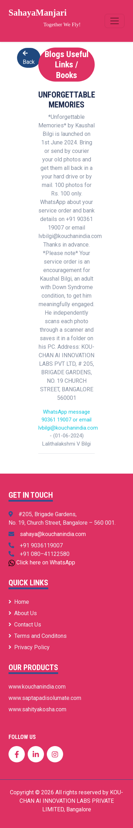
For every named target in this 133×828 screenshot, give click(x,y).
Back (29, 57)
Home (19, 601)
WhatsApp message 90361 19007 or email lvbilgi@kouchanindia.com (68, 420)
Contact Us (25, 624)
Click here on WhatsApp (45, 562)
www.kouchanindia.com (37, 686)
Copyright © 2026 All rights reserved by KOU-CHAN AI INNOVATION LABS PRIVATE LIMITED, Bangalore (66, 801)
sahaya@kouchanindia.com (53, 534)
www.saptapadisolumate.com (45, 698)
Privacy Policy (29, 647)
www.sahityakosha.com (37, 709)
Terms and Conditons (38, 636)
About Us (23, 613)
